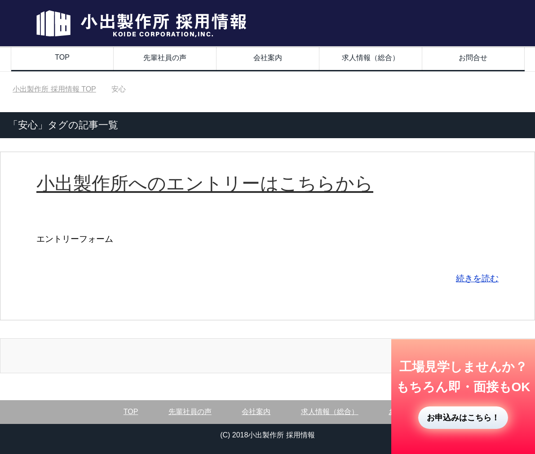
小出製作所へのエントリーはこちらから (204, 183)
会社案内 (267, 57)
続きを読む (477, 278)
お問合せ (473, 57)
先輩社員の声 (164, 57)
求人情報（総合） (370, 57)
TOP (62, 57)
